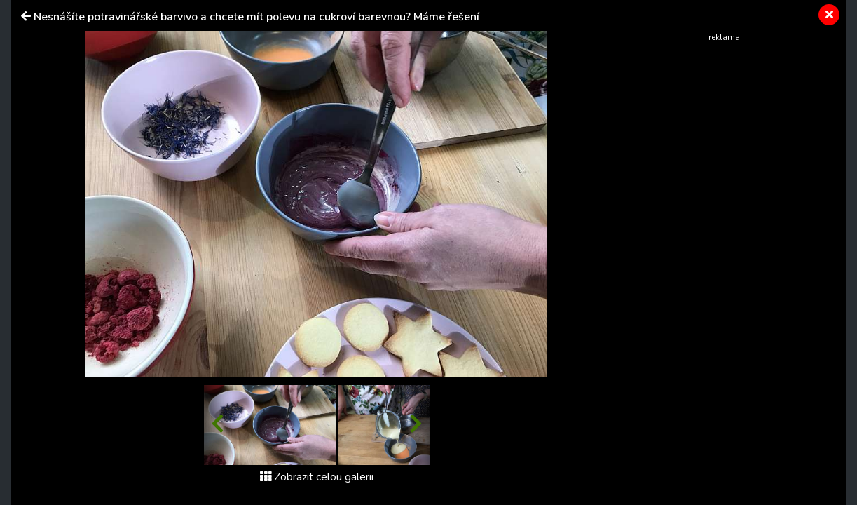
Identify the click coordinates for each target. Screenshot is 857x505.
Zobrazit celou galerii (316, 477)
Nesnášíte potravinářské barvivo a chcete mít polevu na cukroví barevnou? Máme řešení (256, 17)
